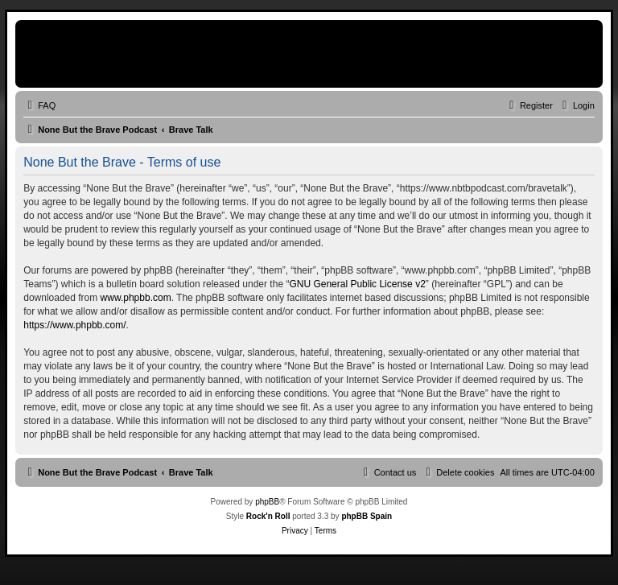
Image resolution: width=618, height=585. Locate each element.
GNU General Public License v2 (357, 284)
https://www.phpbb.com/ (74, 325)
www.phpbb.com (136, 297)
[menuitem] (39, 105)
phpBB (267, 501)
